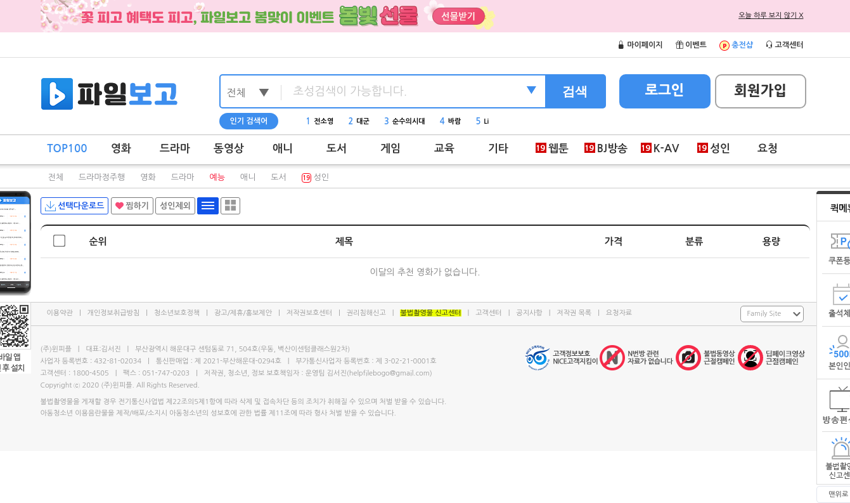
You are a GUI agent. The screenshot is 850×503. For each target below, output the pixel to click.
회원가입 (760, 91)
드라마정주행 (102, 177)
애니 (283, 148)
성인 (315, 177)
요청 (767, 148)
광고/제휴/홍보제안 (243, 313)
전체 (55, 177)
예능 (216, 177)
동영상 (229, 148)
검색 (575, 91)
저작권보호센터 (309, 313)
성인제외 (175, 206)
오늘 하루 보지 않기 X (770, 15)
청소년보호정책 (177, 313)
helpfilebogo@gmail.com (389, 373)
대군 (359, 121)
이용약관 (60, 313)
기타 (498, 148)
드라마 (175, 148)
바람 (450, 121)
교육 (444, 148)
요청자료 (619, 313)
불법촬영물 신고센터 (430, 313)
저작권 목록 (574, 313)
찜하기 (132, 206)
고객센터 (488, 313)
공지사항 (529, 313)
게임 (390, 148)
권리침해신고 (366, 313)
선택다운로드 (75, 206)
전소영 (319, 121)
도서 (336, 148)
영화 (121, 148)
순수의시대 (404, 121)
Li (482, 121)
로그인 (664, 90)
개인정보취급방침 (113, 313)
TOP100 (67, 148)
